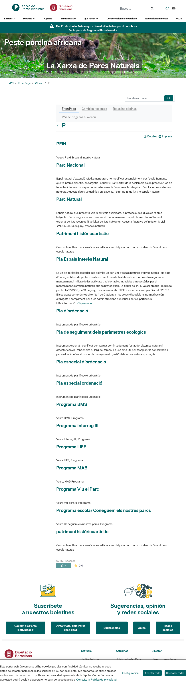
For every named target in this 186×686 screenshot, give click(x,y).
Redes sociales (168, 628)
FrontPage (24, 83)
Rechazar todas (175, 673)
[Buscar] (144, 98)
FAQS (179, 18)
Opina (142, 628)
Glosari (39, 83)
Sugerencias (112, 628)
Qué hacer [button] (91, 18)
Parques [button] (29, 18)
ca (167, 8)
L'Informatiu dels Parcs (129, 659)
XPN (11, 83)
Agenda (48, 18)
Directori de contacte (164, 659)
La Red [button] (9, 18)
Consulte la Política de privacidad (96, 679)
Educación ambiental (156, 18)
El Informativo (68, 18)
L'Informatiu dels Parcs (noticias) (70, 628)
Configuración (130, 673)
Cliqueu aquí (84, 303)
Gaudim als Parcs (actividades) (25, 628)
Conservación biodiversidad (122, 18)
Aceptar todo (152, 673)
